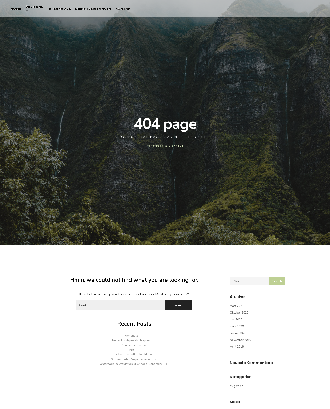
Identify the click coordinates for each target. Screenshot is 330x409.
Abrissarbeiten (131, 345)
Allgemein (236, 386)
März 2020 (237, 326)
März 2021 (237, 306)
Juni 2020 (236, 320)
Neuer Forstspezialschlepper (131, 340)
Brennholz (60, 9)
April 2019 (237, 347)
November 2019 (240, 340)
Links (131, 350)
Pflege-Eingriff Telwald (131, 354)
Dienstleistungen (93, 9)
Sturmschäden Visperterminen (131, 359)
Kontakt (124, 9)
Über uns (34, 7)
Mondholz (131, 336)
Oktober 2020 (239, 313)
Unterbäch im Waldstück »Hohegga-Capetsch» (131, 364)
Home (16, 9)
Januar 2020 (238, 333)
